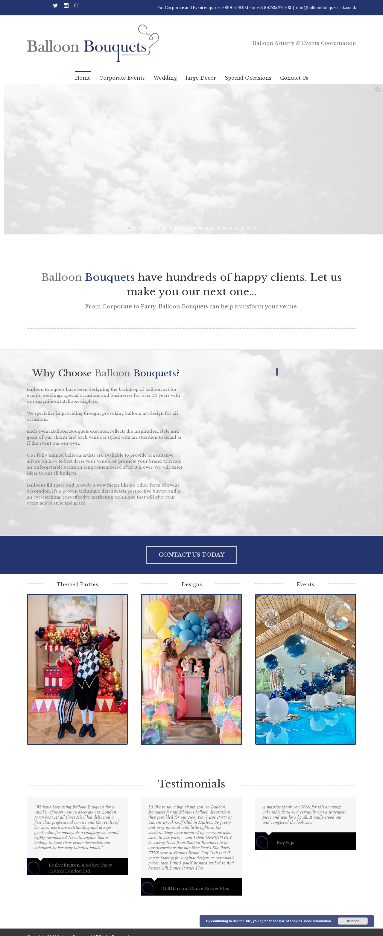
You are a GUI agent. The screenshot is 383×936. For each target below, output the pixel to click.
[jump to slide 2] (135, 228)
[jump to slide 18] (230, 228)
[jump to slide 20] (242, 228)
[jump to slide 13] (200, 228)
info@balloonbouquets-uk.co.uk (326, 7)
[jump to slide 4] (147, 228)
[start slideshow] (122, 228)
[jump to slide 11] (189, 228)
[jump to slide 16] (218, 228)
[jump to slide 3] (141, 228)
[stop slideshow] (261, 228)
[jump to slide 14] (206, 228)
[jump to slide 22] (254, 228)
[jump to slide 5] (153, 228)
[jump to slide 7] (165, 228)
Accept (353, 921)
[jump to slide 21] (248, 228)
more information (317, 921)
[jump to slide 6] (159, 228)
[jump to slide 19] (236, 228)
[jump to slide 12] (194, 228)
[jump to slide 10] (183, 228)
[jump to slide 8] (171, 228)
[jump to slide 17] (224, 228)
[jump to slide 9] (177, 228)
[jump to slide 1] (129, 228)
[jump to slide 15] (212, 228)
